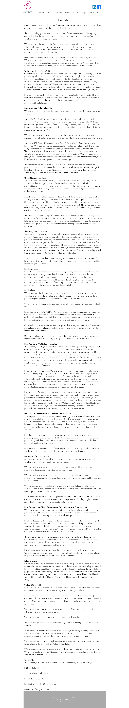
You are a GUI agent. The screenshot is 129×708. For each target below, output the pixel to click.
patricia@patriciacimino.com (36, 103)
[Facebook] (99, 7)
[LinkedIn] (94, 7)
